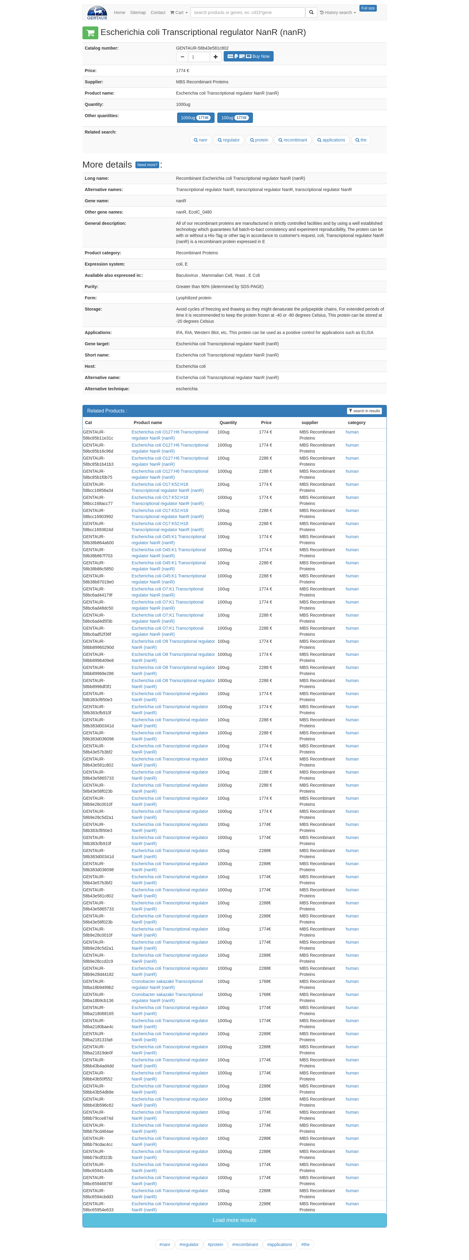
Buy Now (249, 56)
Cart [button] (178, 12)
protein (259, 139)
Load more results (234, 1220)
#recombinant (245, 1244)
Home (119, 12)
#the (305, 1244)
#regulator (189, 1244)
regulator (229, 139)
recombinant (292, 139)
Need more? (147, 165)
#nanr (164, 1244)
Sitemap (138, 12)
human (352, 432)
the (360, 139)
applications (331, 139)
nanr (201, 139)
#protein (215, 1244)
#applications (279, 1244)
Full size (368, 8)
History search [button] (338, 12)
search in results (364, 411)
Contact (158, 12)
